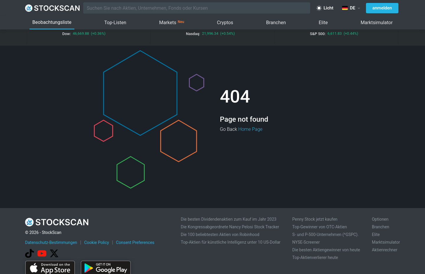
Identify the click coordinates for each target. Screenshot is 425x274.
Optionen (380, 219)
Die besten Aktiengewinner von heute (326, 249)
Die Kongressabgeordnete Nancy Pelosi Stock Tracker (230, 227)
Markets (171, 22)
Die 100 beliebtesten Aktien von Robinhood (220, 234)
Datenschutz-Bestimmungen (51, 242)
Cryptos (225, 22)
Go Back (228, 129)
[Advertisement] (212, 257)
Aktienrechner (384, 249)
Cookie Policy (96, 242)
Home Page (250, 129)
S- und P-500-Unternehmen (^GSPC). (325, 234)
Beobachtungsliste (51, 22)
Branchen (276, 22)
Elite (323, 22)
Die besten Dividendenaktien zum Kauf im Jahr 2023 (228, 219)
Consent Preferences (135, 242)
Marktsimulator (377, 22)
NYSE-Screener (306, 242)
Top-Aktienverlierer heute (315, 257)
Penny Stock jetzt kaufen (314, 219)
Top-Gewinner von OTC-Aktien (319, 227)
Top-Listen (115, 22)
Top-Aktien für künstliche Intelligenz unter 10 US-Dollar (230, 242)
